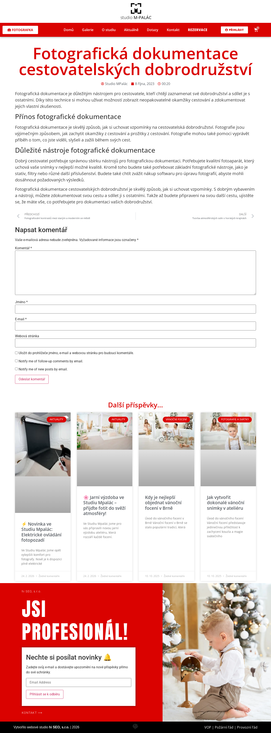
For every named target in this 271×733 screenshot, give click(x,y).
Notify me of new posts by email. (43, 369)
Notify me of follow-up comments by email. (51, 361)
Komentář (23, 248)
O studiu (109, 29)
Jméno (21, 302)
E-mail (21, 319)
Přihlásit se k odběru (45, 694)
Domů (69, 29)
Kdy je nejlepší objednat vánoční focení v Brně (163, 502)
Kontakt (173, 29)
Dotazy (152, 29)
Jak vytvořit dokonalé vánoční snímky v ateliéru (225, 502)
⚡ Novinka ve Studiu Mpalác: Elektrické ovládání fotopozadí (41, 532)
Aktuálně (131, 29)
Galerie (87, 29)
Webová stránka (27, 336)
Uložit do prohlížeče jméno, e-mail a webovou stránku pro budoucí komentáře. (76, 353)
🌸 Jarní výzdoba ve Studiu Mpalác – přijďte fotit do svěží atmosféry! (104, 505)
